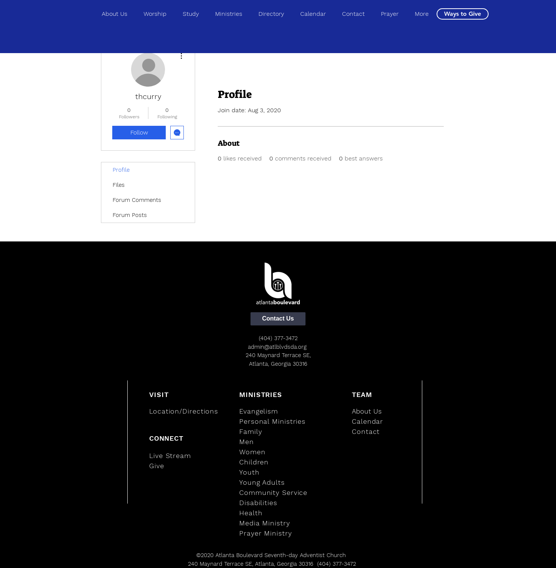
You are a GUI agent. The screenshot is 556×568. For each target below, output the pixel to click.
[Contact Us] (278, 318)
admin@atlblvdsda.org (277, 347)
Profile (121, 169)
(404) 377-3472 (278, 338)
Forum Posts (130, 215)
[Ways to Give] (463, 14)
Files (119, 185)
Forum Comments (137, 200)
